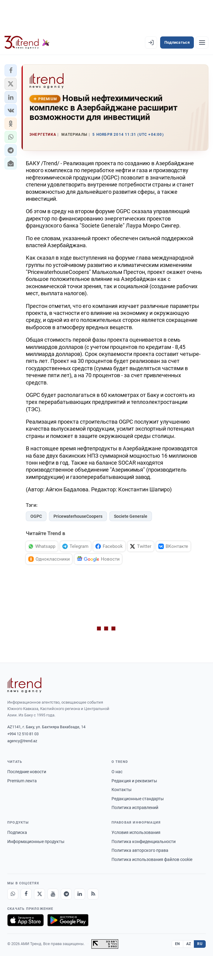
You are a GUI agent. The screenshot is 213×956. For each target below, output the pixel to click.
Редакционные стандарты (138, 798)
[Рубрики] (202, 42)
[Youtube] (52, 894)
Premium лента (22, 780)
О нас (117, 771)
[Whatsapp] (12, 894)
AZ (188, 944)
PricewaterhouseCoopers (77, 516)
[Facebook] (26, 894)
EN (177, 944)
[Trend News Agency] (24, 685)
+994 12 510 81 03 (23, 734)
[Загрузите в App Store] (25, 920)
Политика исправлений (135, 807)
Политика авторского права (140, 850)
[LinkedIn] (79, 894)
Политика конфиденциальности (144, 841)
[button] (10, 70)
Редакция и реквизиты (134, 780)
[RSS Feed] (93, 894)
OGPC (36, 516)
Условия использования (136, 832)
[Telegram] (66, 894)
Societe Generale (130, 516)
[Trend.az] (27, 42)
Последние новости (26, 771)
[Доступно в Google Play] (67, 920)
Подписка (17, 832)
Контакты (122, 789)
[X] (39, 894)
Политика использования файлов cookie (152, 859)
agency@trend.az (22, 741)
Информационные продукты (35, 841)
